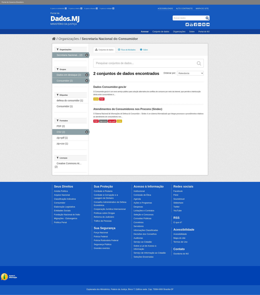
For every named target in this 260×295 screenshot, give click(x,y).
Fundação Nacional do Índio (67, 214)
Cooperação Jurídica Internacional (110, 209)
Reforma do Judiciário (104, 217)
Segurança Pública (102, 244)
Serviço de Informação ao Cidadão (150, 253)
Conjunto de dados (161, 31)
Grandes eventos (102, 248)
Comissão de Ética (142, 195)
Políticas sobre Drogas (104, 213)
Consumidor (59, 203)
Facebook (178, 191)
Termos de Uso (180, 242)
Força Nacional (101, 232)
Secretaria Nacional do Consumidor (110, 39)
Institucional (139, 191)
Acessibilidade (165, 8)
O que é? (177, 222)
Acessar (145, 31)
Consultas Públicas (142, 218)
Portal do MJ (204, 31)
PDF (102, 99)
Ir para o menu (76, 8)
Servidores (139, 226)
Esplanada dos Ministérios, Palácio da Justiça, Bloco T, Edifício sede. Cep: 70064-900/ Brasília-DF (130, 289)
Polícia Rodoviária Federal (106, 240)
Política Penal (60, 222)
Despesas (138, 207)
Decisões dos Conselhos (145, 234)
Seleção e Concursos (144, 214)
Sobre (192, 31)
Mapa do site (179, 238)
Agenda (137, 199)
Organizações (179, 31)
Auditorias (138, 238)
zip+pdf (112, 121)
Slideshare (178, 203)
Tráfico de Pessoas (103, 221)
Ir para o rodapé (107, 8)
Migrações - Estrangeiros (65, 218)
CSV (96, 99)
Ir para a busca (91, 8)
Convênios (139, 222)
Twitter (176, 207)
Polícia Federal (101, 236)
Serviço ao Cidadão (143, 242)
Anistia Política (61, 191)
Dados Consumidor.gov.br (109, 87)
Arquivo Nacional (62, 195)
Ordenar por (169, 73)
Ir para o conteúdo (58, 8)
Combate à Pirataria (103, 191)
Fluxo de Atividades (127, 49)
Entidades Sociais (62, 210)
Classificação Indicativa (65, 199)
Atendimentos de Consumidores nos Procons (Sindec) (127, 109)
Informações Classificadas (146, 230)
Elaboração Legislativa (64, 207)
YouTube (177, 210)
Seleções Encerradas (144, 257)
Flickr (175, 195)
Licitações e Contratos (144, 210)
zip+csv (103, 121)
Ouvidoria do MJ (181, 254)
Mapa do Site (202, 8)
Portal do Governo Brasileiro (13, 2)
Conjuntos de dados (104, 49)
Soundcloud (179, 199)
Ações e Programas (143, 203)
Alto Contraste (184, 8)
